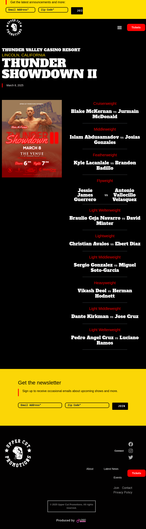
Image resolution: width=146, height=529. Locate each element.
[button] (119, 27)
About (89, 468)
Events (118, 477)
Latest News (111, 468)
